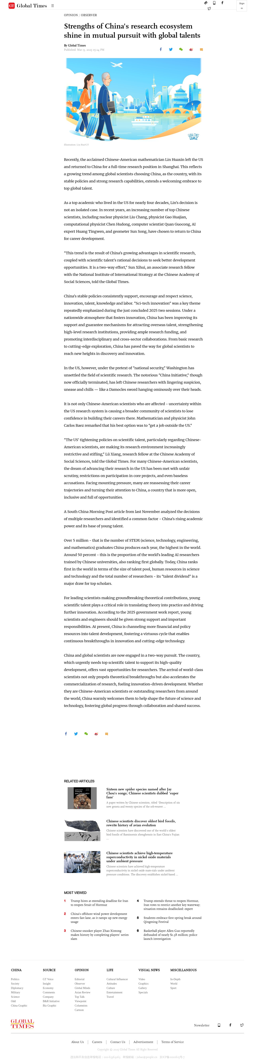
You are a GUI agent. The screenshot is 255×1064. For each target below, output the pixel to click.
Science (15, 996)
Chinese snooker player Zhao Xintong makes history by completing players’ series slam (100, 935)
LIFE (110, 970)
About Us (77, 1042)
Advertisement (143, 1042)
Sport (173, 988)
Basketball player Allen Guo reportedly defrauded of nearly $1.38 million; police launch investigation (170, 935)
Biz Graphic (49, 1005)
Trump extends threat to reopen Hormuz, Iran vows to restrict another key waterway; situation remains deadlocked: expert (172, 905)
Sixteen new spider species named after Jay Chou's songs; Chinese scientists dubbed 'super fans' (142, 793)
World (173, 983)
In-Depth (175, 979)
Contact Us (117, 1042)
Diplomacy (17, 988)
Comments (49, 992)
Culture (111, 988)
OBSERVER (89, 15)
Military (15, 992)
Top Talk (80, 996)
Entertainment (114, 992)
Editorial (79, 979)
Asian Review (82, 992)
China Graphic (19, 1005)
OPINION (71, 15)
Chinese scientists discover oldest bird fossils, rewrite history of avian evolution (141, 823)
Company (48, 996)
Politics (15, 979)
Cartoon (79, 1010)
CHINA (16, 970)
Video (141, 979)
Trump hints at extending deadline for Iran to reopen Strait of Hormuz (99, 903)
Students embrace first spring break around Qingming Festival (173, 920)
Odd (13, 1001)
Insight (47, 983)
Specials (143, 992)
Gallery (142, 988)
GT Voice (48, 979)
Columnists (81, 1005)
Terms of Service (172, 1042)
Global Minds (82, 988)
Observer (80, 983)
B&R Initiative (51, 1001)
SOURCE (49, 970)
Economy (48, 988)
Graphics (143, 983)
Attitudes (112, 983)
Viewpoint (80, 1001)
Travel (110, 996)
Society (15, 983)
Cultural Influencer (117, 979)
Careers (97, 1042)
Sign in (241, 6)
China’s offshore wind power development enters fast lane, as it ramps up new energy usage (99, 918)
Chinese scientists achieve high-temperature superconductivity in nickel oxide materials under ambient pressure (139, 857)
